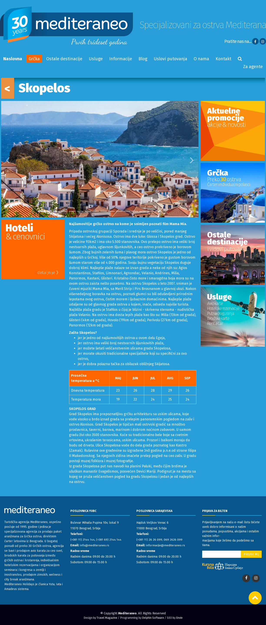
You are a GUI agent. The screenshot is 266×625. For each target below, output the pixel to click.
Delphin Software (153, 617)
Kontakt (223, 58)
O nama (201, 58)
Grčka (34, 58)
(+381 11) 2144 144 (83, 539)
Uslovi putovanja (170, 58)
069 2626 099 (173, 539)
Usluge (96, 58)
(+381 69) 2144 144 (110, 539)
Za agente (253, 66)
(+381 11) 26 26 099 (149, 539)
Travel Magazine (107, 617)
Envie (179, 617)
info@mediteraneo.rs (94, 545)
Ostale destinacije (64, 58)
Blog (143, 58)
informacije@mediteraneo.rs (165, 545)
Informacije (120, 58)
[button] (6, 159)
